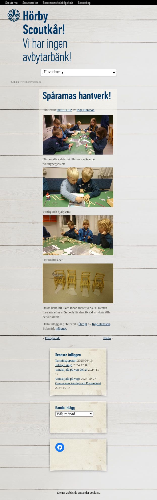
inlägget (61, 328)
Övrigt (82, 324)
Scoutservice (30, 3)
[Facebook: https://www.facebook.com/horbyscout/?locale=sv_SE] (59, 447)
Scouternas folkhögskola (58, 3)
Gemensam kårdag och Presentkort (78, 383)
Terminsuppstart (65, 360)
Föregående (52, 338)
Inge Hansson (85, 110)
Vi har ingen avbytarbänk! (47, 36)
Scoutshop (84, 3)
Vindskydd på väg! (67, 378)
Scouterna (11, 3)
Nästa (107, 338)
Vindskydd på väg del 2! (71, 369)
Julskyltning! (63, 365)
